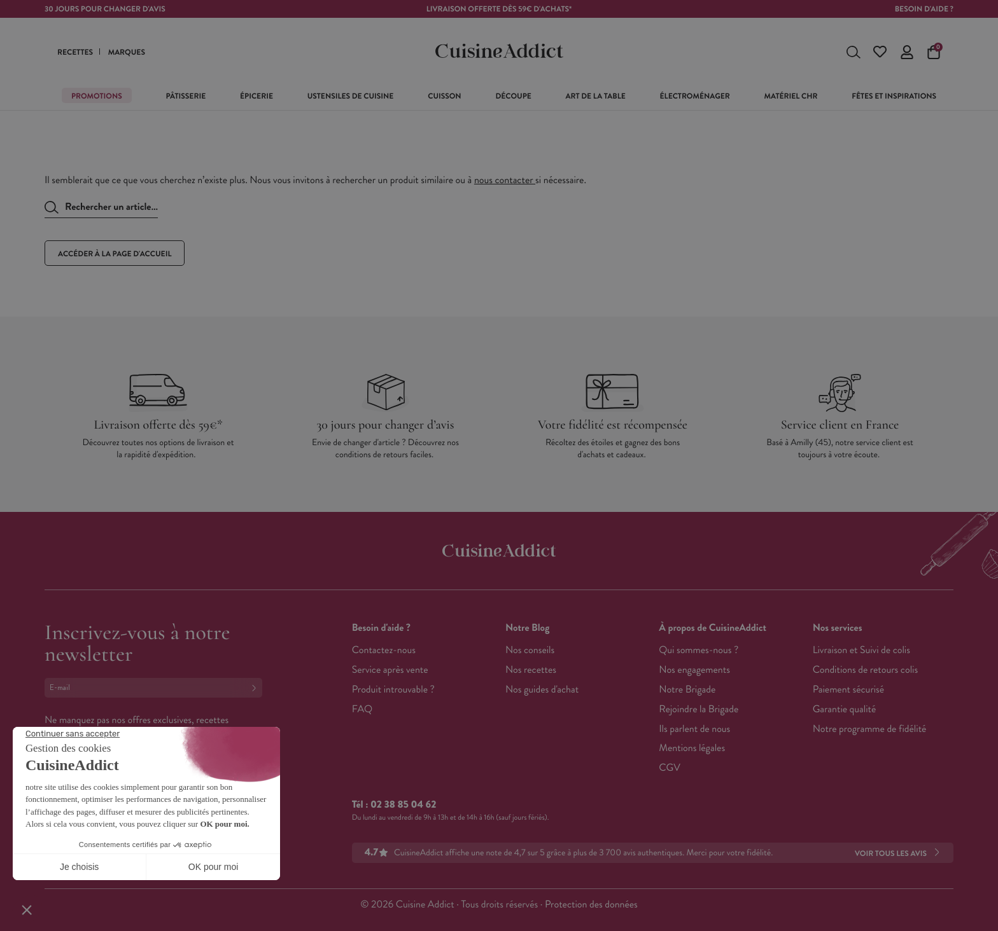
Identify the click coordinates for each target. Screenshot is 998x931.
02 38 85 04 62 (403, 804)
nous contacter (504, 180)
